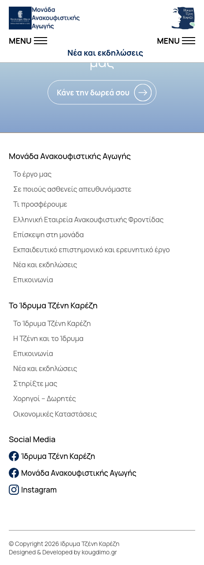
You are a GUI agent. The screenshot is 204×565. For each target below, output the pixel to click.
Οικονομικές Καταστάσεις (55, 414)
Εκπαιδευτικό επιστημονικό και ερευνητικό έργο (91, 249)
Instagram (33, 490)
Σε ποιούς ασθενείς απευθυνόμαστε (72, 189)
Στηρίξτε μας (35, 383)
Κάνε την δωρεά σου (93, 92)
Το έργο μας (32, 174)
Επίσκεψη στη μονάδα (48, 234)
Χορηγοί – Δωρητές (44, 398)
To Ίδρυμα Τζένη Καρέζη (52, 323)
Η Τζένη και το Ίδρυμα (48, 338)
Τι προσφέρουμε (40, 204)
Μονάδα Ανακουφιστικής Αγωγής (73, 473)
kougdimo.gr (99, 552)
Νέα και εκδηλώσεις (105, 52)
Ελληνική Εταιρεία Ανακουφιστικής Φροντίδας (88, 219)
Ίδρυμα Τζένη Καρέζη (52, 456)
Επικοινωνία (33, 279)
